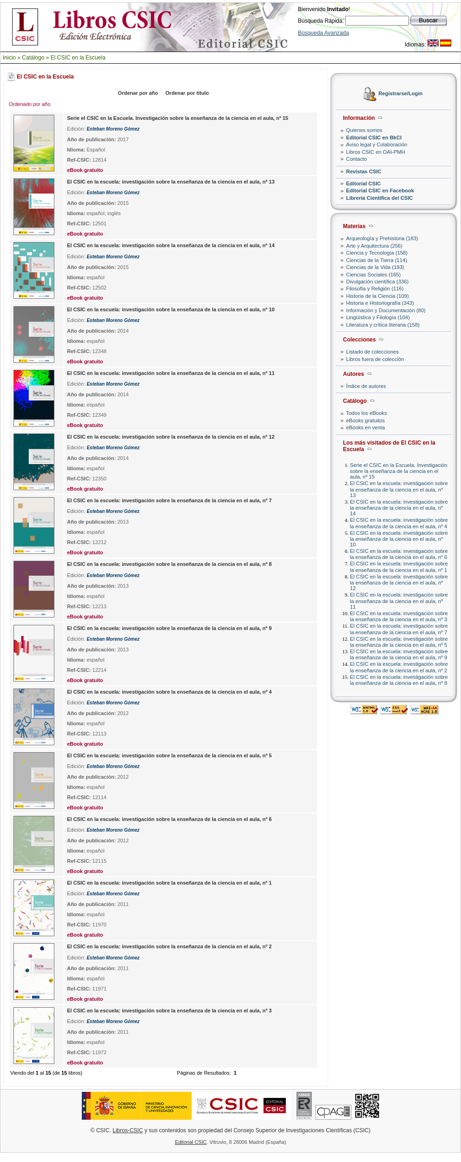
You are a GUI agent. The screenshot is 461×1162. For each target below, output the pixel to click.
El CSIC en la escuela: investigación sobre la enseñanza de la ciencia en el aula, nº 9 (399, 654)
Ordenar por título (187, 93)
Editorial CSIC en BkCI (374, 137)
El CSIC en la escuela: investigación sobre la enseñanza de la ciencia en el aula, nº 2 (399, 667)
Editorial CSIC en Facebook (380, 190)
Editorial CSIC (363, 183)
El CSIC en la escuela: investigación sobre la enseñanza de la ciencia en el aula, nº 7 (399, 629)
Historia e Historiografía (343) (380, 303)
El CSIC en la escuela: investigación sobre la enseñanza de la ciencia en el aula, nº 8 (399, 680)
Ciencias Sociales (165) (373, 274)
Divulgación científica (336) (377, 281)
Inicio (9, 57)
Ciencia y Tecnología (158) (377, 253)
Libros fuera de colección (375, 359)
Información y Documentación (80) (386, 310)
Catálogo (33, 57)
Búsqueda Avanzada (323, 33)
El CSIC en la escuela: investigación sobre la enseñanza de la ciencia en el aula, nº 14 (399, 507)
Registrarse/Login (400, 94)
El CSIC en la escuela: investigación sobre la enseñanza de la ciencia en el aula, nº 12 (399, 582)
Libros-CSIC (127, 1130)
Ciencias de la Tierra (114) (376, 260)
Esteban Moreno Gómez (112, 128)
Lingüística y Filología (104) (378, 317)
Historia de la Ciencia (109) (377, 296)
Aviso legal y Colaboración (377, 144)
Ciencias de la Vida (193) (375, 267)
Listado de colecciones (372, 352)
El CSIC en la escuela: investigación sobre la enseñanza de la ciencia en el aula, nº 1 (399, 566)
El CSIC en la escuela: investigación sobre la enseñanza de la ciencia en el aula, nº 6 (399, 554)
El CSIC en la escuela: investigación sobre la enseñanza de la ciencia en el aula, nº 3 (399, 616)
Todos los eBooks (366, 413)
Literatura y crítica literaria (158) (383, 325)
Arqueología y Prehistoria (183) (382, 238)
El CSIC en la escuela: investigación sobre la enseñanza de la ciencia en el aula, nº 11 (399, 600)
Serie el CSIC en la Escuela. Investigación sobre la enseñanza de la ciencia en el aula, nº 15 (399, 470)
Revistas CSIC (364, 171)
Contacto (356, 159)
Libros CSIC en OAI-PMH (375, 152)
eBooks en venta (365, 427)
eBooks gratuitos (365, 420)
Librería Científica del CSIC (379, 198)
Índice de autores (366, 386)
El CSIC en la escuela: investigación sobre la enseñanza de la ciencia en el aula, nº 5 (399, 642)
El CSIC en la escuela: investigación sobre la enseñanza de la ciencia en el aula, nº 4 (399, 523)
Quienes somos (364, 130)
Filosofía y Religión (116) (375, 288)
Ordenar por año (138, 93)
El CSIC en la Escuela (78, 57)
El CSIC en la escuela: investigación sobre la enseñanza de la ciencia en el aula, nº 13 (399, 489)
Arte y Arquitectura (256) (374, 246)
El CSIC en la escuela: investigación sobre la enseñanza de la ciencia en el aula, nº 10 (399, 538)
